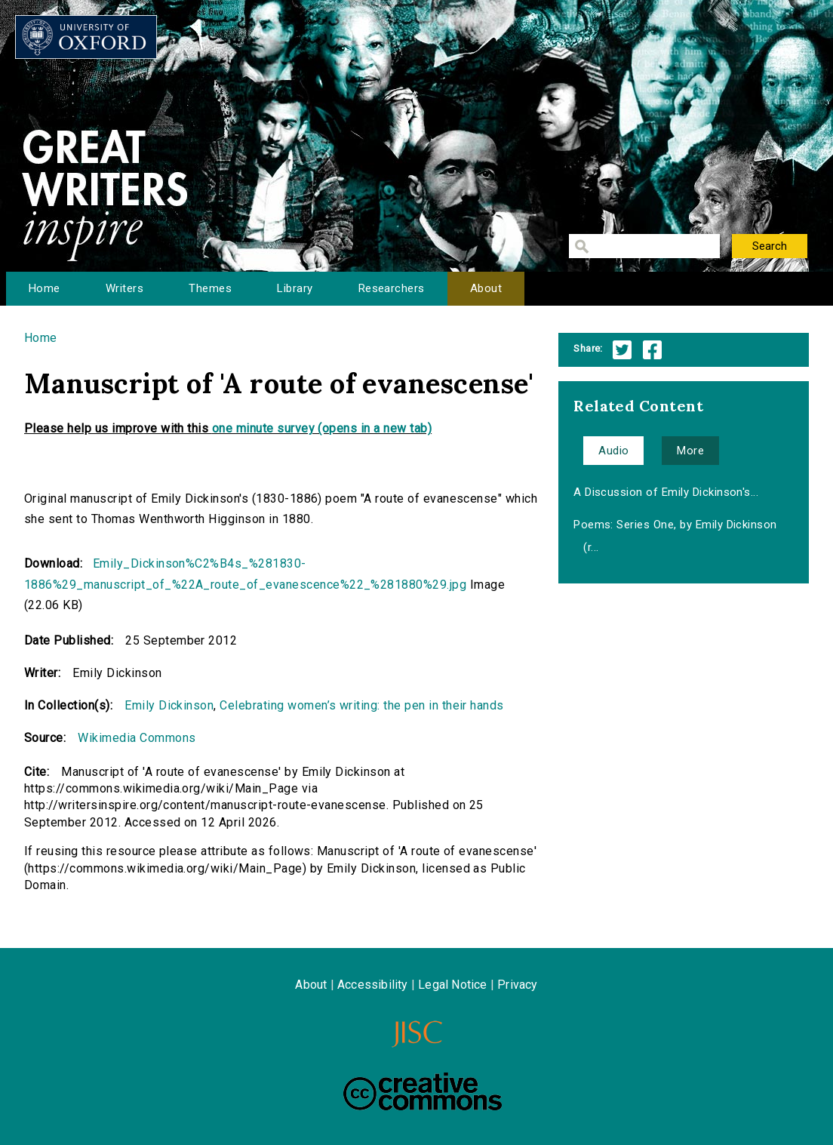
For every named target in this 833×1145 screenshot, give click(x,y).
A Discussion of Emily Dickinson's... (665, 492)
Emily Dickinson (169, 705)
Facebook (652, 349)
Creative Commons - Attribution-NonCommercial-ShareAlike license (422, 1091)
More (690, 450)
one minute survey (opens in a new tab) (322, 428)
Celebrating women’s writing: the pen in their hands (361, 705)
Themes (210, 288)
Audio (613, 450)
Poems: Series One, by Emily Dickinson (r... (675, 536)
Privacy (517, 984)
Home (44, 288)
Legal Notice (452, 984)
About (486, 288)
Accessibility (372, 984)
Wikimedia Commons (136, 738)
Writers (124, 288)
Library (294, 288)
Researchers (391, 288)
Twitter (622, 349)
